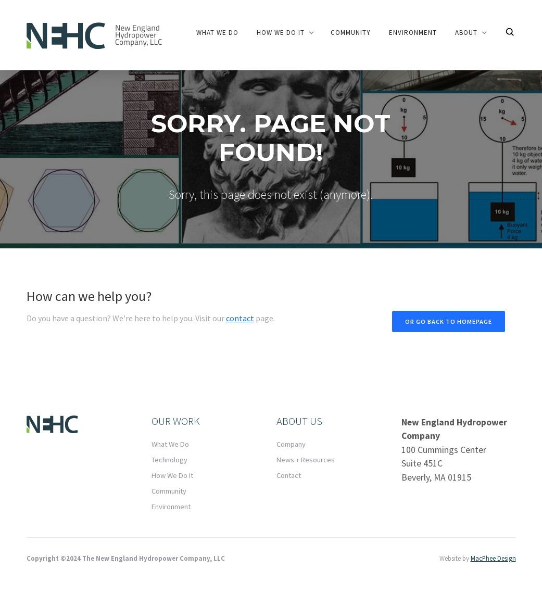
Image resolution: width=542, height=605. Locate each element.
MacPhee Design (493, 558)
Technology (169, 459)
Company (291, 444)
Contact (288, 475)
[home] (94, 35)
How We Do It (172, 475)
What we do (217, 32)
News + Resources (305, 459)
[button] (284, 32)
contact (240, 318)
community (351, 32)
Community (169, 491)
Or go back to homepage (448, 321)
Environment (413, 32)
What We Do (170, 444)
